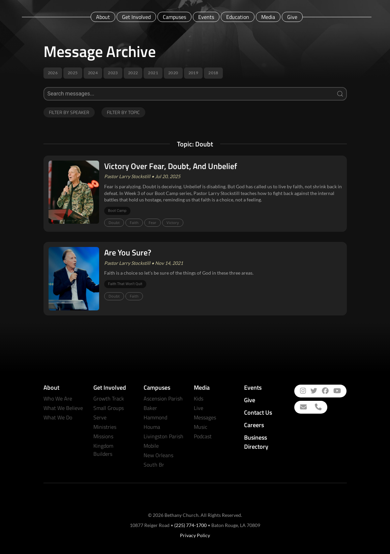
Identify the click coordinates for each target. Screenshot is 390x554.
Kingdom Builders (103, 450)
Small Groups (108, 408)
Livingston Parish (163, 436)
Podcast (203, 436)
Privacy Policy (195, 535)
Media (268, 17)
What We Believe (63, 408)
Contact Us (258, 412)
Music (200, 427)
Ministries (104, 427)
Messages (205, 417)
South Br (154, 465)
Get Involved (136, 17)
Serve (100, 417)
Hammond (155, 417)
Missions (103, 436)
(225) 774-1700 (190, 525)
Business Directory (256, 442)
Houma (152, 427)
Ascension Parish (163, 398)
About (103, 17)
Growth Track (108, 398)
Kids (198, 398)
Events (206, 17)
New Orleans (158, 455)
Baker (150, 408)
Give (292, 17)
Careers (254, 425)
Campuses (174, 17)
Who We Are (57, 398)
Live (198, 408)
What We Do (57, 417)
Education (237, 17)
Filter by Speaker (69, 112)
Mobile (151, 446)
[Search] (195, 94)
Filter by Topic (123, 112)
